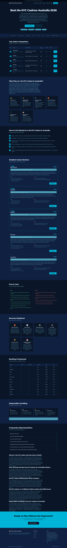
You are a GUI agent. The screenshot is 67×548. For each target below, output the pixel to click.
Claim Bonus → (53, 183)
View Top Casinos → (33, 523)
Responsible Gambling (54, 35)
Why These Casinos (21, 35)
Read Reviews (38, 25)
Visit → (55, 52)
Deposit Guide (28, 35)
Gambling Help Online (54, 539)
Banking (48, 35)
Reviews (33, 35)
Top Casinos (35, 532)
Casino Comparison (13, 35)
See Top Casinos (29, 25)
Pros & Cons (38, 35)
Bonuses (43, 35)
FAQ (60, 35)
